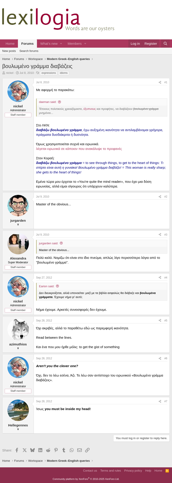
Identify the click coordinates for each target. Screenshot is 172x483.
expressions (48, 72)
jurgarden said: (48, 243)
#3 (165, 234)
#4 (165, 277)
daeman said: (47, 102)
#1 (165, 82)
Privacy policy (133, 470)
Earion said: (46, 286)
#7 (165, 401)
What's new (49, 43)
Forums (27, 43)
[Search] (165, 43)
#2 (165, 196)
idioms (64, 72)
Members (75, 43)
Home (10, 43)
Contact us (90, 470)
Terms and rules (110, 470)
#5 (165, 320)
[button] (61, 43)
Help (148, 470)
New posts (9, 51)
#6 (165, 358)
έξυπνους (90, 109)
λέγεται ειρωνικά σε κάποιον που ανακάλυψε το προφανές (79, 149)
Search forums (29, 51)
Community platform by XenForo (86, 479)
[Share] (160, 82)
